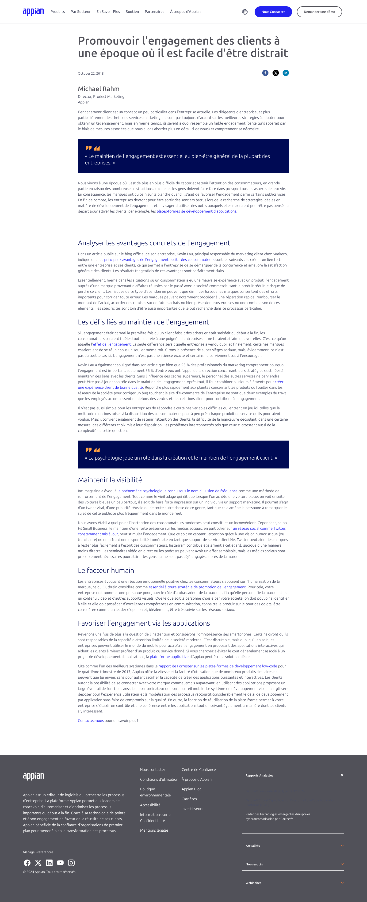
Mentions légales (154, 830)
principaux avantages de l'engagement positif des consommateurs (159, 259)
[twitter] (275, 73)
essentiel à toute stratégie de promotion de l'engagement (197, 587)
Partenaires (154, 11)
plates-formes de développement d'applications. (197, 211)
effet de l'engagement (112, 344)
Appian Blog (192, 789)
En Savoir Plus (108, 11)
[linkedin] (286, 73)
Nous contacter (152, 769)
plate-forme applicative (169, 657)
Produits (57, 11)
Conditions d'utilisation (159, 779)
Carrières (189, 799)
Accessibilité (150, 805)
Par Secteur (81, 11)
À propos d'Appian (185, 11)
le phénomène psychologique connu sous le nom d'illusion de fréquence (177, 491)
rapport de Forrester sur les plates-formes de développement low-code (218, 666)
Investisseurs (192, 809)
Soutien (132, 11)
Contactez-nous (91, 720)
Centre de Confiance (199, 769)
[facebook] (265, 73)
